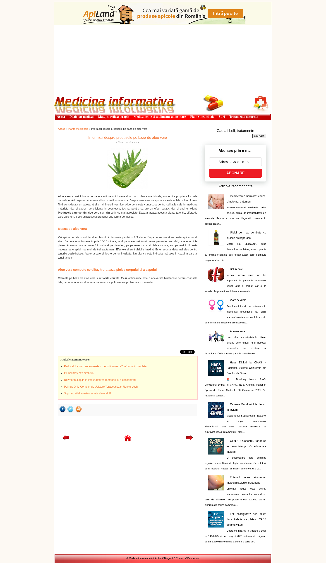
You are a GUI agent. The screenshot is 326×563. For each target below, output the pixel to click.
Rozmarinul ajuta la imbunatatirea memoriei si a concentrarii (100, 380)
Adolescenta (237, 331)
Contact (180, 558)
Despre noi (193, 558)
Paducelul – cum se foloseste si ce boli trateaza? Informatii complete (105, 366)
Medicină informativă (66, 94)
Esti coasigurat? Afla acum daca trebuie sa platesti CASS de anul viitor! (246, 519)
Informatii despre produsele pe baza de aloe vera (127, 137)
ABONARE (235, 173)
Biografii (168, 558)
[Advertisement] (163, 59)
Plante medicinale (78, 128)
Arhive (157, 558)
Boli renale (236, 269)
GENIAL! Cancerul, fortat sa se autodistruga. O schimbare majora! (246, 446)
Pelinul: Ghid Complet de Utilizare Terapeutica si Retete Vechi (101, 386)
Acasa (61, 128)
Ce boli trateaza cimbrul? (79, 373)
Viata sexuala (238, 300)
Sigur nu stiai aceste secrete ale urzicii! (87, 393)
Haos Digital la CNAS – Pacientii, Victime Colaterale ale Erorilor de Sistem (246, 368)
